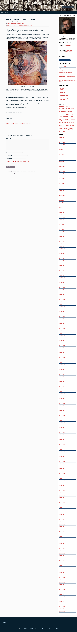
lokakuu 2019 (61, 309)
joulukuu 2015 (61, 420)
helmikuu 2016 (62, 415)
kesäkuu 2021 (61, 260)
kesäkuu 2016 (61, 405)
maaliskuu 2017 (62, 384)
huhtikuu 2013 (61, 497)
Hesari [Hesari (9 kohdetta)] (69, 113)
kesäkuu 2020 (61, 289)
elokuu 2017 (61, 371)
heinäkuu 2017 (62, 374)
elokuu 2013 (61, 487)
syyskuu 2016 (61, 398)
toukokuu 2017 (62, 379)
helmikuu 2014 (62, 473)
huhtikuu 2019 (61, 323)
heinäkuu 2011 (62, 548)
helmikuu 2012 (62, 531)
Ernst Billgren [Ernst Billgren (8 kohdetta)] (69, 111)
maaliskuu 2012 (62, 529)
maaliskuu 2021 (62, 267)
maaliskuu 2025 (62, 166)
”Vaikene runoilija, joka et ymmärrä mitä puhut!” (17, 173)
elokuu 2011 (61, 545)
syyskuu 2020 (61, 282)
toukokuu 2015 (62, 437)
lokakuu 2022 (61, 224)
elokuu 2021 (61, 255)
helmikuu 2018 (62, 357)
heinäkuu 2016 (62, 403)
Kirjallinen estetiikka (64, 100)
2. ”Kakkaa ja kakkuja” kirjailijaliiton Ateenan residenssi (18, 123)
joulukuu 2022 (61, 219)
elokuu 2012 (61, 516)
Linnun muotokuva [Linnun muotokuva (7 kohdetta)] (68, 117)
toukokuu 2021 (62, 263)
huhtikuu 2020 (61, 294)
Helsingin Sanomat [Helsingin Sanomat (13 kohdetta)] (63, 113)
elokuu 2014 (61, 458)
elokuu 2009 (61, 603)
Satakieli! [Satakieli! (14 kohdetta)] (72, 125)
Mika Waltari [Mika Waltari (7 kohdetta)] (71, 119)
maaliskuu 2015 (62, 442)
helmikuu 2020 (62, 299)
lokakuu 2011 (61, 541)
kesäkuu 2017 (61, 376)
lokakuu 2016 (61, 396)
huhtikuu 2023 (61, 212)
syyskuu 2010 (61, 572)
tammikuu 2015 (62, 446)
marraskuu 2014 (62, 451)
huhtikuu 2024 (61, 190)
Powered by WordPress (49, 628)
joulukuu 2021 (61, 246)
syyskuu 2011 (61, 543)
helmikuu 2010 (62, 589)
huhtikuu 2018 (61, 352)
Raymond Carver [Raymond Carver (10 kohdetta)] (67, 123)
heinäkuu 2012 (62, 519)
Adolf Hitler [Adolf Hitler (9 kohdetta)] (66, 106)
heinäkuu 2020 (62, 287)
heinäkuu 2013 (62, 490)
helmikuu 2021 (62, 270)
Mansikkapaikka (28, 25)
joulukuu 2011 (61, 536)
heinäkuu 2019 (62, 316)
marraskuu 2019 (62, 306)
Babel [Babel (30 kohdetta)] (71, 108)
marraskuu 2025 (62, 149)
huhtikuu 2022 (61, 236)
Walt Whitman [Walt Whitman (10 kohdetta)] (69, 129)
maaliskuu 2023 (62, 214)
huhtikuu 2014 (61, 468)
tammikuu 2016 (62, 417)
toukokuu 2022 (62, 234)
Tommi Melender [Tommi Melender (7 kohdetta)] (68, 128)
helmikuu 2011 (62, 560)
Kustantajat (13, 23)
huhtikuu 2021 (61, 265)
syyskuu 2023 (61, 200)
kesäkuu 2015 (61, 434)
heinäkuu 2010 (62, 577)
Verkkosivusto (9, 158)
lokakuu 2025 (61, 151)
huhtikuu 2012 (61, 526)
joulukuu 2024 (61, 173)
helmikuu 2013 (62, 502)
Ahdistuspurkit (69, 51)
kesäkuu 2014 (61, 463)
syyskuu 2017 (61, 369)
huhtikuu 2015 (61, 439)
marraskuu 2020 (62, 277)
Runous (61, 89)
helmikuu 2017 (62, 386)
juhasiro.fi (73, 43)
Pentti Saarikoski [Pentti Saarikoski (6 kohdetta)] (71, 122)
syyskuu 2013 (61, 485)
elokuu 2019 (61, 313)
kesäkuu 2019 (61, 318)
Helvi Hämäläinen (10, 25)
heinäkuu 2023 (62, 205)
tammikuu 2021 (62, 272)
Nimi (7, 152)
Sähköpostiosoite (9, 155)
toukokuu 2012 (62, 524)
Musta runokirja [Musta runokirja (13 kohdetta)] (65, 120)
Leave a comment (26, 22)
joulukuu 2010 (61, 565)
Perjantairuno (62, 92)
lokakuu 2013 (61, 483)
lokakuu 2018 (61, 338)
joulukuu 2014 (61, 449)
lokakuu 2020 (61, 280)
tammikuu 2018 (62, 359)
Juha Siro (9, 21)
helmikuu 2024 (62, 193)
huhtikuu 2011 (61, 555)
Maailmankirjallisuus (20, 23)
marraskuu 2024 (62, 176)
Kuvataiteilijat (62, 99)
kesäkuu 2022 (61, 231)
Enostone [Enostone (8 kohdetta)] (65, 111)
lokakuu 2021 (61, 251)
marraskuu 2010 (62, 567)
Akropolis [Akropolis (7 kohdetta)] (70, 106)
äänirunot (72, 53)
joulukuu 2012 (61, 507)
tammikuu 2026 (62, 144)
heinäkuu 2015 (62, 432)
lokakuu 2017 (61, 367)
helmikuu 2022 (62, 241)
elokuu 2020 (61, 284)
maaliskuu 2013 (62, 500)
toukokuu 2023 (62, 209)
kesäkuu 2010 (61, 579)
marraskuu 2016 (62, 393)
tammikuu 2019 (62, 330)
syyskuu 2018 (61, 340)
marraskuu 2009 (62, 596)
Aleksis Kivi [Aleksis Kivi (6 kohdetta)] (62, 108)
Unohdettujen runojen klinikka (66, 98)
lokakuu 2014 (61, 454)
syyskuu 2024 (61, 180)
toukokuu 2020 (62, 292)
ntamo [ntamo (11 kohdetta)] (70, 120)
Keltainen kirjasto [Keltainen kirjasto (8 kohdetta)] (66, 116)
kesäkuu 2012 (61, 521)
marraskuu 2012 (62, 509)
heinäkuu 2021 (62, 258)
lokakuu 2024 (61, 178)
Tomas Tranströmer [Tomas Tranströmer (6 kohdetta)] (62, 128)
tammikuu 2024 (62, 195)
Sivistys (61, 96)
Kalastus (8, 23)
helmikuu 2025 (62, 168)
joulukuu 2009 (61, 594)
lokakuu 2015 (61, 425)
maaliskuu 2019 (62, 326)
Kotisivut (6, 12)
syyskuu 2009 (61, 601)
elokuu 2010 (61, 574)
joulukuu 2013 (61, 478)
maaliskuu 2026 (62, 139)
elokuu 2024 (61, 183)
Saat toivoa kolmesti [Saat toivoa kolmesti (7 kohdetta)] (65, 125)
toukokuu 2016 (62, 408)
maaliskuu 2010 (62, 587)
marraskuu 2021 (62, 248)
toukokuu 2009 (62, 611)
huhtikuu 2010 (61, 584)
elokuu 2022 (61, 229)
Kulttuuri (61, 93)
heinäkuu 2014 (62, 461)
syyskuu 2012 (61, 514)
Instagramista (62, 46)
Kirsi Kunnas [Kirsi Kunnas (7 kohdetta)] (63, 117)
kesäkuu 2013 (61, 492)
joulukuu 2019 (61, 304)
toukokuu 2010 (62, 582)
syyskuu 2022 (61, 226)
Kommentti (8, 138)
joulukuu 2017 (61, 362)
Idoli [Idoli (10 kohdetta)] (71, 113)
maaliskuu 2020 (62, 296)
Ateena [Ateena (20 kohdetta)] (67, 108)
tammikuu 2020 (62, 301)
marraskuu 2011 (62, 538)
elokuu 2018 (61, 342)
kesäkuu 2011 (61, 550)
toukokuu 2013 (62, 495)
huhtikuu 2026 (61, 137)
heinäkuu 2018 (62, 345)
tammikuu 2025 (62, 171)
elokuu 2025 (61, 154)
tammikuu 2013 (62, 504)
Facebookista (68, 45)
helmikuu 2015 (62, 444)
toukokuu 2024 (62, 188)
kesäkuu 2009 (61, 608)
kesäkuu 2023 (61, 207)
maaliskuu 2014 (62, 471)
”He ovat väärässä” (63, 66)
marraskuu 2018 (62, 335)
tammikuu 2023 (62, 217)
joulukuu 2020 (61, 275)
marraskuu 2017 (62, 364)
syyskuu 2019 (61, 311)
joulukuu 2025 (61, 147)
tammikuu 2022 (62, 243)
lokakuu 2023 (61, 197)
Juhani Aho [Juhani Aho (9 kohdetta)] (63, 114)
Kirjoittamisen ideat (64, 88)
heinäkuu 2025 (62, 156)
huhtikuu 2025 (61, 164)
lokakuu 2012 (61, 512)
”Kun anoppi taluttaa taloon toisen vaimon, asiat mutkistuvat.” (21, 171)
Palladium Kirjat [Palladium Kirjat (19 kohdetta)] (63, 122)
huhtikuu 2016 (61, 410)
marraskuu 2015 (62, 422)
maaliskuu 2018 (62, 355)
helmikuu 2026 (62, 142)
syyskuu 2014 (61, 456)
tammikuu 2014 (62, 475)
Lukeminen (62, 91)
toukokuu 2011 (62, 553)
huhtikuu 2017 (61, 381)
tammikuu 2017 (62, 388)
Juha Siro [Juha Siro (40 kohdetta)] (69, 115)
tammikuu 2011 (62, 562)
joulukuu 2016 (61, 391)
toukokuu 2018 (62, 350)
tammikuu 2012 (62, 533)
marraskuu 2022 (62, 222)
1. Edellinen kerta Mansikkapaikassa (14, 120)
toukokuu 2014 (62, 466)
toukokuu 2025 (62, 161)
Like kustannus (21, 25)
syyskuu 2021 (61, 253)
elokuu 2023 (61, 202)
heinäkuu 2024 (62, 185)
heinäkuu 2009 (62, 606)
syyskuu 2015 (61, 427)
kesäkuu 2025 (61, 159)
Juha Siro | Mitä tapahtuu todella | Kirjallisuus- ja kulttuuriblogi (32, 628)
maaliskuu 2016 (62, 413)
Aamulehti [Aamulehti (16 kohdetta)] (61, 106)
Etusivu (2, 12)
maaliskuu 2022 (62, 238)
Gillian (57, 628)
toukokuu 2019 (62, 321)
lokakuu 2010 (61, 570)
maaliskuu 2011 (62, 558)
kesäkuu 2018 (61, 347)
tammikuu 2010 (62, 591)
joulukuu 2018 (61, 333)
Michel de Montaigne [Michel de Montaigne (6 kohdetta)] (65, 119)
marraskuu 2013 (62, 480)
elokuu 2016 (61, 400)
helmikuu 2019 (62, 328)
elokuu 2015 (61, 429)
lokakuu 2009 (61, 599)
